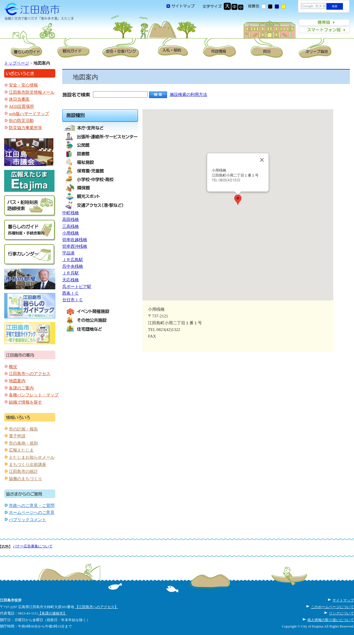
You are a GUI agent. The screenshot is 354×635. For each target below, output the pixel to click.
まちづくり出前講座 (27, 464)
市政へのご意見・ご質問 (31, 505)
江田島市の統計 (23, 471)
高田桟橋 (70, 219)
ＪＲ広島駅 (72, 259)
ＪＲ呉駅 (70, 273)
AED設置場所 (21, 106)
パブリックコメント (27, 519)
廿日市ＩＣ (72, 300)
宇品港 (68, 253)
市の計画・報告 (23, 429)
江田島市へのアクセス (29, 373)
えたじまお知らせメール (31, 457)
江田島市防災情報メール (31, 92)
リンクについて (341, 613)
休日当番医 (19, 99)
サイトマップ (343, 600)
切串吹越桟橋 (74, 240)
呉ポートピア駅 (76, 286)
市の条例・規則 (23, 443)
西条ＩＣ (70, 293)
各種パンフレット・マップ (34, 395)
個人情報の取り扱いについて (330, 620)
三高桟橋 (70, 226)
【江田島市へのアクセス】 (96, 607)
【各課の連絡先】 (52, 613)
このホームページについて (332, 607)
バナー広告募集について (33, 546)
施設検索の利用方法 (188, 94)
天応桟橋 (70, 280)
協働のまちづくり (25, 478)
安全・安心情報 (23, 85)
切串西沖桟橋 (74, 246)
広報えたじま (21, 450)
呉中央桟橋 (72, 266)
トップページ (16, 63)
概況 (13, 366)
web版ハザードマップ (29, 113)
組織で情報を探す (25, 402)
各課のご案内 (21, 388)
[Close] (262, 160)
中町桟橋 (70, 213)
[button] (237, 200)
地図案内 (17, 381)
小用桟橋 (70, 233)
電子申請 (17, 436)
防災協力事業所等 (25, 128)
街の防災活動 (21, 120)
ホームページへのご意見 (31, 512)
